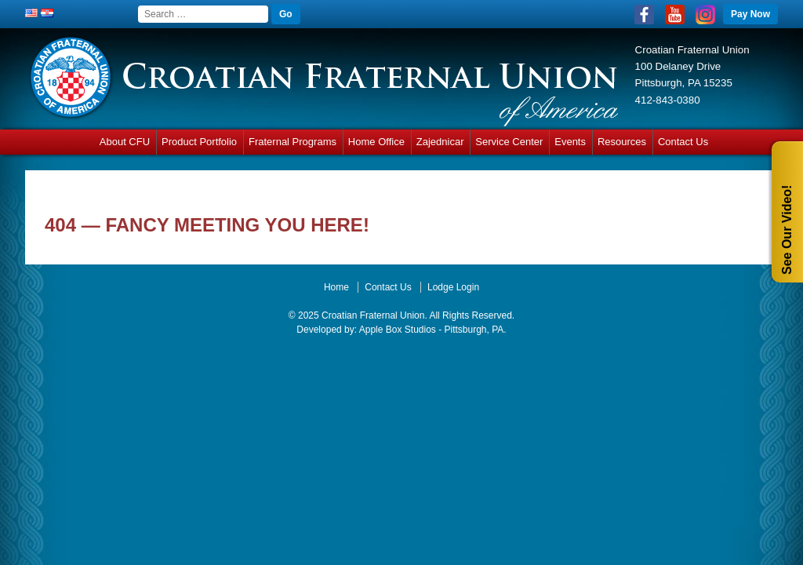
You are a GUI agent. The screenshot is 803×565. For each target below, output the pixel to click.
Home (336, 287)
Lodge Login (453, 287)
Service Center (509, 142)
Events (570, 142)
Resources (622, 142)
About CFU (125, 142)
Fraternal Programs (292, 142)
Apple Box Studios (397, 329)
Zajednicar (440, 142)
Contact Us (683, 142)
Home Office (376, 142)
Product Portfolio (199, 142)
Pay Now (750, 14)
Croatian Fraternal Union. (373, 315)
